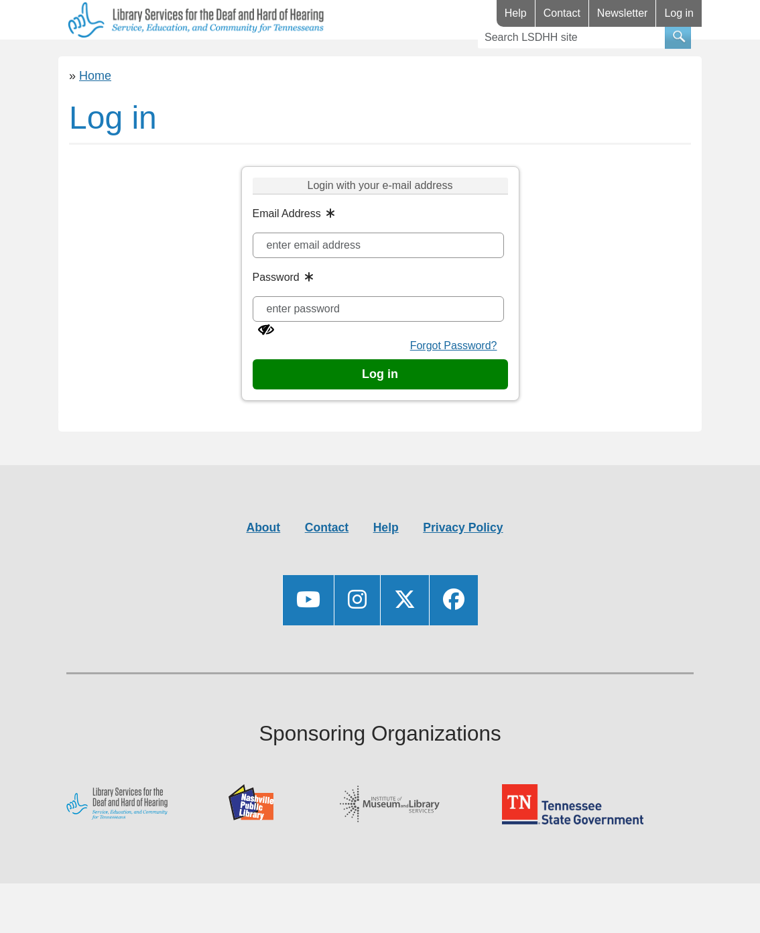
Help (516, 13)
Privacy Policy (463, 567)
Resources (194, 59)
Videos (368, 59)
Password (276, 316)
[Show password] (266, 369)
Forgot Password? (453, 385)
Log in (679, 13)
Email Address (287, 253)
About (263, 567)
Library (98, 59)
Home (95, 115)
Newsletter (622, 13)
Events (289, 59)
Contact (562, 13)
